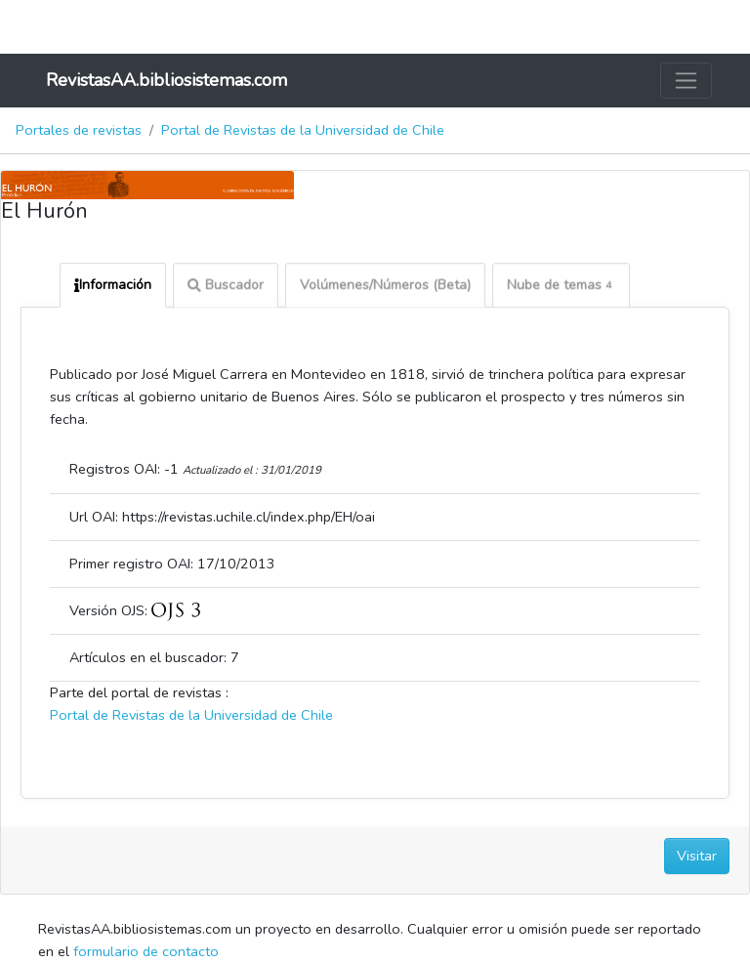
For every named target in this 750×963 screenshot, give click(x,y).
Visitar (697, 855)
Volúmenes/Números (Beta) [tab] (385, 286)
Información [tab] (112, 284)
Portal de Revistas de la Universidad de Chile (302, 130)
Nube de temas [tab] (561, 286)
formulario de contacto (146, 951)
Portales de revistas (79, 130)
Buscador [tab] (226, 286)
